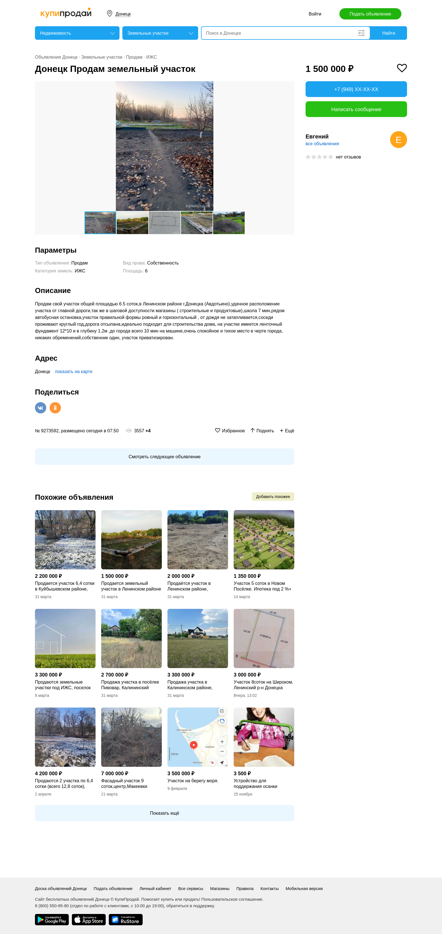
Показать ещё (164, 813)
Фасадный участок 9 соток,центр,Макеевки (124, 783)
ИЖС (151, 57)
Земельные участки (101, 57)
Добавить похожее (273, 496)
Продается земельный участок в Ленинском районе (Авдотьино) (131, 586)
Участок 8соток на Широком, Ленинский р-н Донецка (263, 685)
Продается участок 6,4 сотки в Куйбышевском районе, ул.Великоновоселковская (64, 586)
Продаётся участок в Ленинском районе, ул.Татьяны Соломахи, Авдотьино (191, 586)
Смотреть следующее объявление (164, 456)
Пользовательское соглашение (232, 899)
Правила (245, 888)
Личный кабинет (155, 888)
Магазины (219, 888)
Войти (315, 14)
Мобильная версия (304, 888)
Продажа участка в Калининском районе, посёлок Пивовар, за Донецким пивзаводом (190, 685)
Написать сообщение (356, 109)
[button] (289, 86)
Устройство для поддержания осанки (255, 783)
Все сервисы (190, 888)
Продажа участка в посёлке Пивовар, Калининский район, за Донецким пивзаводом (130, 685)
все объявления (322, 143)
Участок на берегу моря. (192, 780)
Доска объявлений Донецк (61, 888)
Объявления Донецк (56, 57)
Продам (134, 57)
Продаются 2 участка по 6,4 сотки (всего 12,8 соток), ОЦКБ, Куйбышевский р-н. (64, 783)
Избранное (233, 430)
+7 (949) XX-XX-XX (356, 89)
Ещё (289, 430)
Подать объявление (370, 14)
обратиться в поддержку (190, 905)
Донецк (123, 14)
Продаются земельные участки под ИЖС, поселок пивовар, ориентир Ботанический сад (63, 685)
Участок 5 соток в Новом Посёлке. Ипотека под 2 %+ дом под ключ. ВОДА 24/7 (262, 586)
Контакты (269, 888)
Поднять (265, 430)
